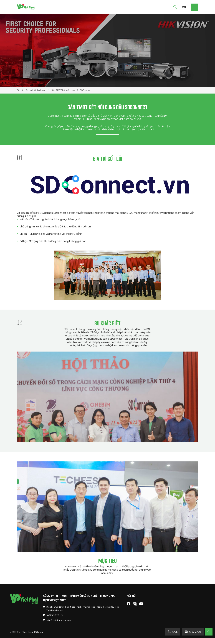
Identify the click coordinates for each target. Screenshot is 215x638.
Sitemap (39, 632)
